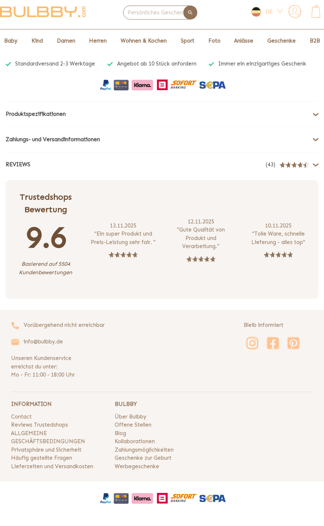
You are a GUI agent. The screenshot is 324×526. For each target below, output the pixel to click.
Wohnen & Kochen (144, 41)
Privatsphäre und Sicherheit (46, 449)
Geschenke (281, 41)
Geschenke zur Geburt (143, 458)
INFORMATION (31, 404)
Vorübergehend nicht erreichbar (64, 325)
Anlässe (243, 41)
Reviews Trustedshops (39, 424)
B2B (315, 41)
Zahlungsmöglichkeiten (144, 449)
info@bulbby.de (43, 341)
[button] (162, 114)
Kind (37, 41)
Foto (214, 41)
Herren (98, 41)
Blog (120, 433)
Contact (21, 416)
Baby (10, 41)
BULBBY (126, 404)
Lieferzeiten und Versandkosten (52, 466)
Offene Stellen (133, 424)
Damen (66, 41)
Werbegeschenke (137, 466)
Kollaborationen (135, 441)
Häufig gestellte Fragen (41, 458)
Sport (187, 41)
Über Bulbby (130, 416)
